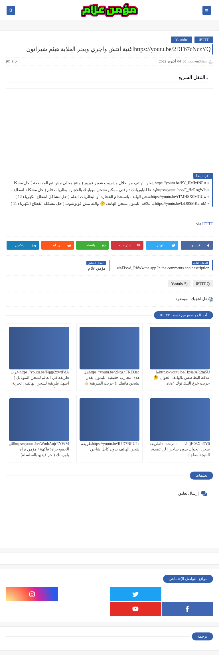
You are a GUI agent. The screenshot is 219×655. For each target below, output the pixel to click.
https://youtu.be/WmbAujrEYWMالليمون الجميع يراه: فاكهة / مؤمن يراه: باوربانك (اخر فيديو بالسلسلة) (35, 449)
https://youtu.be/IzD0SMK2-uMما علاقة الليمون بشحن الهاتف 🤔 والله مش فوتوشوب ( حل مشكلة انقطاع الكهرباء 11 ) (108, 203)
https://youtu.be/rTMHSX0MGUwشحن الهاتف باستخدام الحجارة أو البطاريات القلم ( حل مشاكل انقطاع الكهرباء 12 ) (110, 197)
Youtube (181, 39)
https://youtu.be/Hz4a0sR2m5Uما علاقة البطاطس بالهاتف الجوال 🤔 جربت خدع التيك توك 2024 (182, 377)
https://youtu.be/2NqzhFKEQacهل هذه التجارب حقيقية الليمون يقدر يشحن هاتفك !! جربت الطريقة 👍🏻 (111, 377)
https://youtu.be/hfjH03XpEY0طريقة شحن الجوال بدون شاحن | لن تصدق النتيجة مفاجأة (179, 449)
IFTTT (204, 39)
